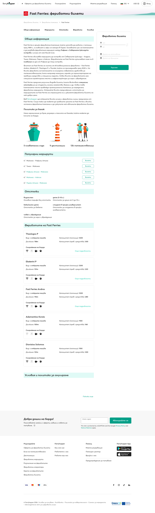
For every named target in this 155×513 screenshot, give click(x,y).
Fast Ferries (65, 22)
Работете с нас (61, 452)
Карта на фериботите (33, 471)
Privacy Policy (120, 426)
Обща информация (32, 30)
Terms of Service (86, 428)
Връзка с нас (91, 455)
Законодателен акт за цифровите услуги (40, 505)
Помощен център (93, 452)
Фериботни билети (31, 22)
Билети (88, 160)
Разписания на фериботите (36, 463)
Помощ (114, 3)
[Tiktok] (124, 485)
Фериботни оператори (34, 467)
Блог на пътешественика (35, 452)
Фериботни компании (50, 22)
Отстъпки (63, 30)
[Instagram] (119, 485)
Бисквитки (59, 502)
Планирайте (60, 3)
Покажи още (88, 396)
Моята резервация (98, 3)
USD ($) (136, 3)
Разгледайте (75, 3)
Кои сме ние (59, 448)
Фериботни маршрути (33, 459)
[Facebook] (114, 485)
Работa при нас (61, 455)
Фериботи (77, 30)
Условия (90, 30)
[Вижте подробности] (34, 425)
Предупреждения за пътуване (98, 461)
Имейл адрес (86, 419)
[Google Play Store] (124, 448)
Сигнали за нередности (97, 502)
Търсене (114, 67)
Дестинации (29, 455)
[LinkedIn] (129, 485)
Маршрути (49, 30)
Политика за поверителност (76, 502)
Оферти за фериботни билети (36, 3)
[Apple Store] (124, 454)
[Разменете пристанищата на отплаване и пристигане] (127, 45)
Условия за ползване (46, 502)
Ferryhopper (32, 99)
